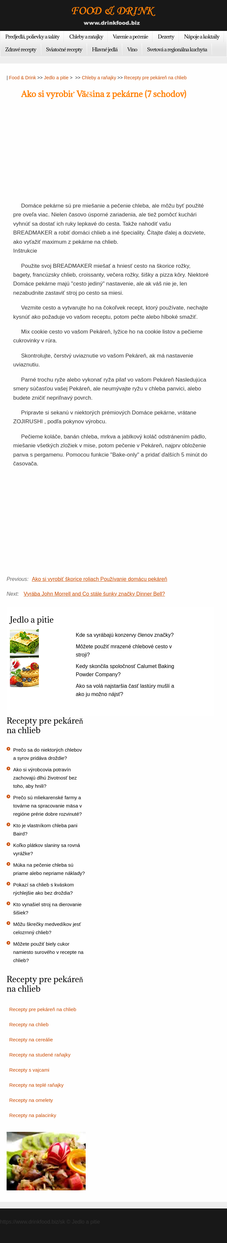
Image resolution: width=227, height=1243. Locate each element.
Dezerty (166, 36)
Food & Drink (22, 77)
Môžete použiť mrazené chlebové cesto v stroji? (124, 651)
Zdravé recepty (20, 49)
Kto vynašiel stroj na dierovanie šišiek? (47, 908)
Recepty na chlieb (28, 1024)
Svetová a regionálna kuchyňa (177, 49)
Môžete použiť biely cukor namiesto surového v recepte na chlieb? (48, 952)
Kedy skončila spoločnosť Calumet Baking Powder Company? (125, 670)
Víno (132, 49)
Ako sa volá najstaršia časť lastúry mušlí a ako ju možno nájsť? (125, 690)
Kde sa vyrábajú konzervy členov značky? (125, 635)
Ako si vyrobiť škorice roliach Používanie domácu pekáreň (99, 579)
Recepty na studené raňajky (40, 1054)
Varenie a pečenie (130, 36)
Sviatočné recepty (64, 49)
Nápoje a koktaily (201, 36)
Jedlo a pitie (56, 77)
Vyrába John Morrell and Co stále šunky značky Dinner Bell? (94, 594)
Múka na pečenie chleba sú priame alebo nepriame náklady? (49, 869)
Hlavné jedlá (104, 49)
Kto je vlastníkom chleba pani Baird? (45, 829)
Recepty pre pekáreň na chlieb (155, 77)
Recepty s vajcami (29, 1070)
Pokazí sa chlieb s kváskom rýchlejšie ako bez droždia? (43, 889)
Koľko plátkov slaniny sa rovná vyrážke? (46, 849)
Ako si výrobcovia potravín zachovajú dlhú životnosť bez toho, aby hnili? (45, 778)
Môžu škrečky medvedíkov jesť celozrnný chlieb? (47, 928)
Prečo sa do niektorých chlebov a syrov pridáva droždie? (47, 754)
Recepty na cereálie (31, 1039)
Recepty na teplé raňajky (36, 1085)
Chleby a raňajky (86, 36)
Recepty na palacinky (32, 1115)
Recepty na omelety (31, 1100)
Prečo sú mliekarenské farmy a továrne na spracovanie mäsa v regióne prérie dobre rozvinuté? (47, 806)
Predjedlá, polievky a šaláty (32, 36)
